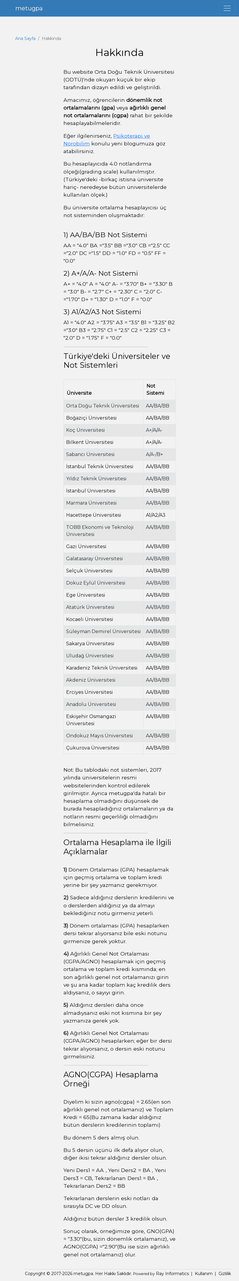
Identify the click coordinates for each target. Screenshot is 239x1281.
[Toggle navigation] (227, 8)
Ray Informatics (172, 1273)
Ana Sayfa (25, 38)
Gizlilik (225, 1273)
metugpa (29, 8)
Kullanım (204, 1273)
